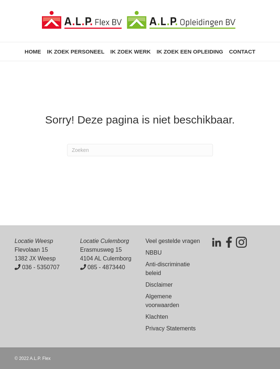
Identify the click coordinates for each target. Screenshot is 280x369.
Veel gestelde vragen (172, 241)
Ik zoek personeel (76, 51)
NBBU (153, 253)
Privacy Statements (170, 328)
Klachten (156, 317)
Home (33, 51)
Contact (242, 51)
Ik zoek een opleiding (189, 51)
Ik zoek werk (130, 51)
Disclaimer (159, 285)
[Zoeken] (140, 150)
